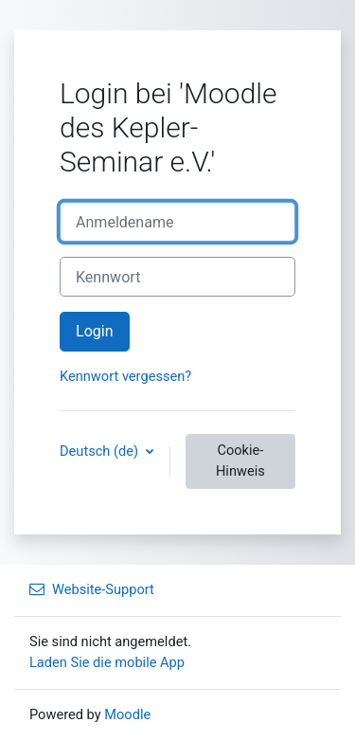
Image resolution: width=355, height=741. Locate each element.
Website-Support (91, 589)
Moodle (127, 714)
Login (95, 331)
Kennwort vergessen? (125, 376)
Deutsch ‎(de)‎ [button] (101, 451)
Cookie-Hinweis (240, 460)
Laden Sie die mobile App (107, 662)
